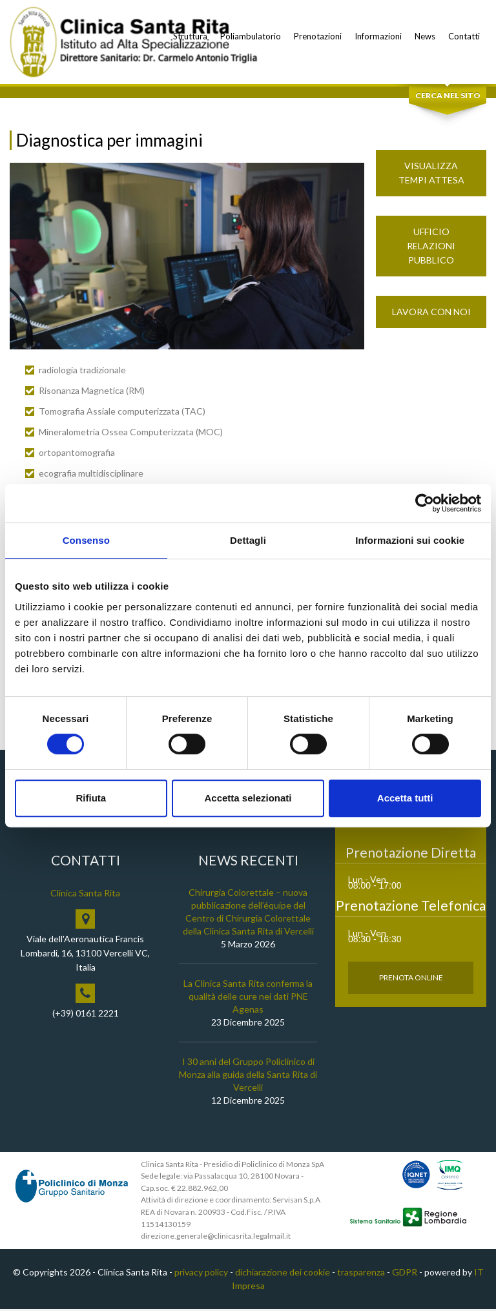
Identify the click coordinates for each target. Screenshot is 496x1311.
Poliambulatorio (250, 36)
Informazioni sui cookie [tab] (409, 540)
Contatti (464, 36)
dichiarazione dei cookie (282, 1273)
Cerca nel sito (447, 97)
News (425, 36)
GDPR (404, 1273)
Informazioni (378, 36)
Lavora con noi (431, 313)
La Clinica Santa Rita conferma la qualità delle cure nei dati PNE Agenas (248, 997)
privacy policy (201, 1273)
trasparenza (361, 1273)
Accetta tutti (405, 797)
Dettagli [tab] (248, 540)
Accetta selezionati (247, 797)
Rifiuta (91, 797)
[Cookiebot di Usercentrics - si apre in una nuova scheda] (424, 503)
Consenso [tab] (86, 540)
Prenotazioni (318, 36)
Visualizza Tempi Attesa (431, 174)
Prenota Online (411, 979)
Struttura (190, 36)
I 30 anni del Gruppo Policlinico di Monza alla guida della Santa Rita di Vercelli (248, 1075)
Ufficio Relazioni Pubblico (431, 247)
